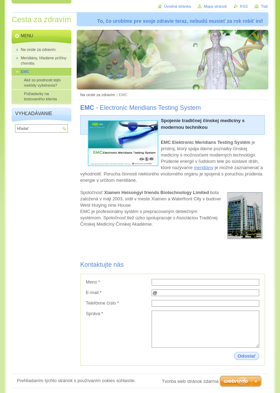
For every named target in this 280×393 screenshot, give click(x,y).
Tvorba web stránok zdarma (190, 381)
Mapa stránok (215, 6)
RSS (244, 6)
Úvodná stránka (177, 6)
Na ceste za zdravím (97, 95)
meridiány (203, 167)
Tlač (264, 6)
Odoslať (246, 356)
